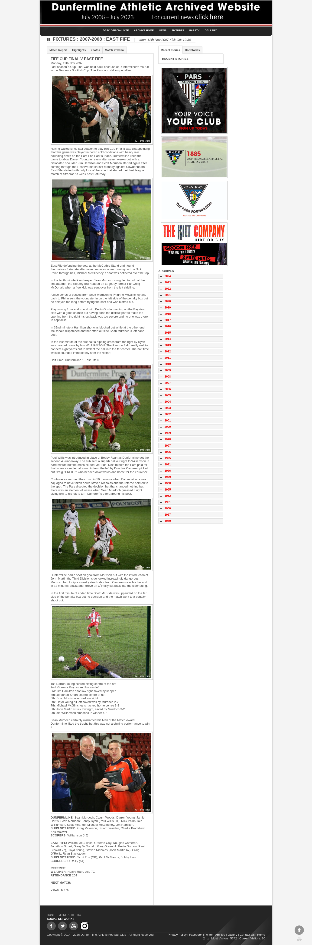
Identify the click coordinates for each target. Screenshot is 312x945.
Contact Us (247, 934)
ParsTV (194, 30)
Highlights (79, 50)
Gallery (211, 30)
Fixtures (178, 30)
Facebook (195, 934)
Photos (95, 50)
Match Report (58, 50)
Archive (220, 934)
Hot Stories (192, 50)
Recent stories (170, 50)
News (162, 30)
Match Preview (114, 50)
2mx (206, 938)
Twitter (208, 934)
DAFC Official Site (116, 30)
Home (261, 934)
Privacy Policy (177, 934)
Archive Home (144, 30)
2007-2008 (91, 39)
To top (299, 933)
